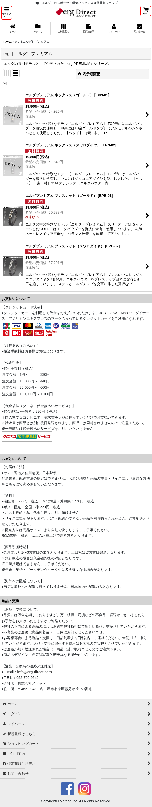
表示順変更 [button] (89, 74)
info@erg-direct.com (34, 672)
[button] (6, 13)
